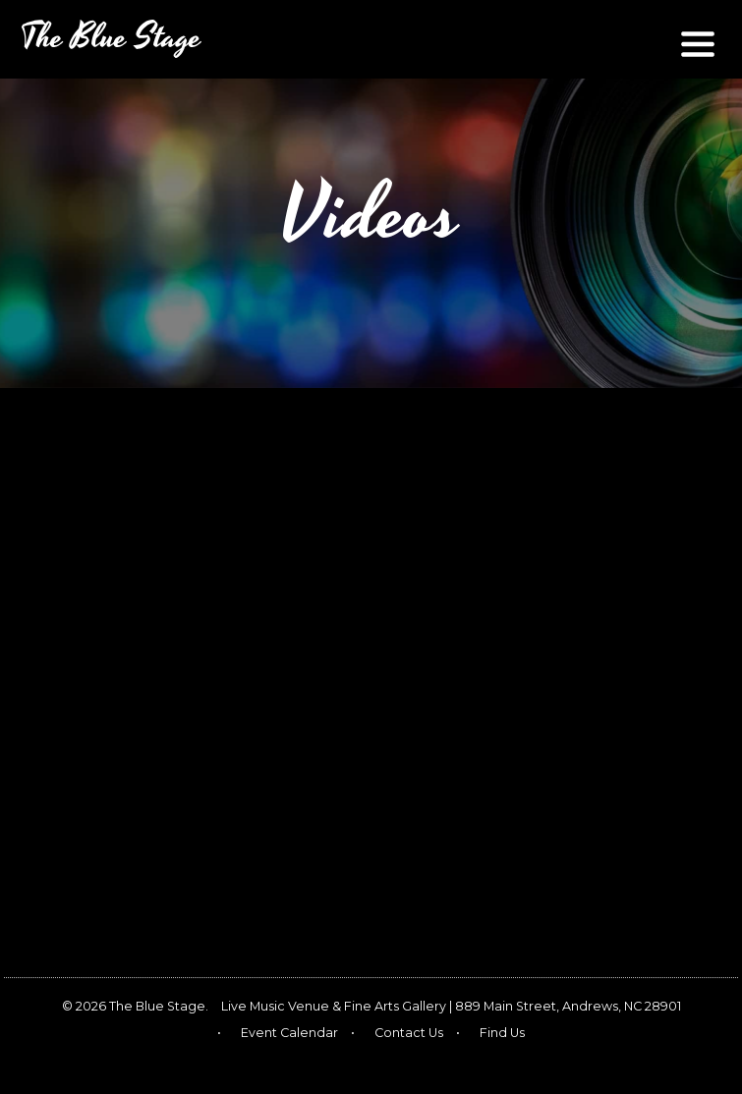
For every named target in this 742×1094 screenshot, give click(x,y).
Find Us (502, 1032)
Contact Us (408, 1032)
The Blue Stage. (158, 1006)
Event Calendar (289, 1032)
